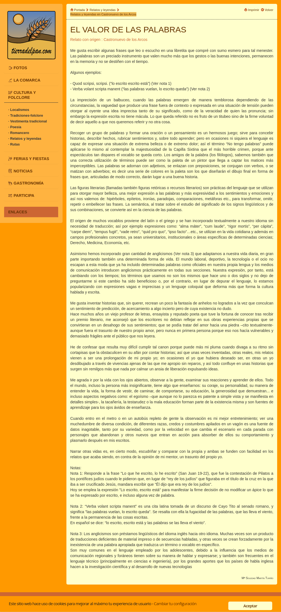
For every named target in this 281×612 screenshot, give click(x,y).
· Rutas (14, 144)
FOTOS (20, 68)
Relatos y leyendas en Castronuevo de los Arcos (103, 14)
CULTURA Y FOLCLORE (22, 95)
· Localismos (18, 110)
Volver (269, 10)
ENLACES (17, 212)
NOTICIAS (22, 171)
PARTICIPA (23, 195)
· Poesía (14, 127)
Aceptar (250, 605)
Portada (79, 10)
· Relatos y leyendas (24, 139)
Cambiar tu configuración (175, 603)
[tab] (31, 68)
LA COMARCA (26, 80)
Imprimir (253, 10)
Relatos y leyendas (103, 10)
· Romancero (18, 133)
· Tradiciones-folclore (25, 116)
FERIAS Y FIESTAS (31, 158)
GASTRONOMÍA (28, 183)
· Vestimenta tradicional (27, 121)
